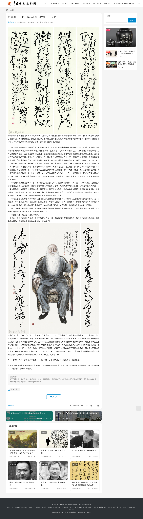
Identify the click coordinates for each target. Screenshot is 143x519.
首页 (46, 3)
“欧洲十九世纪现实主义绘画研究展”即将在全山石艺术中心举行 (22, 452)
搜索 (108, 16)
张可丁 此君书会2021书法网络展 (21, 483)
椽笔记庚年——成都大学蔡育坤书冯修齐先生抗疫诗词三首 (84, 483)
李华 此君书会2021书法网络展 (84, 450)
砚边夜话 (96, 3)
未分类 (39, 22)
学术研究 (75, 3)
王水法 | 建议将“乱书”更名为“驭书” (53, 452)
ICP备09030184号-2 (84, 512)
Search (132, 20)
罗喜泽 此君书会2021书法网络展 (53, 483)
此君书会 (75, 432)
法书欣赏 (85, 3)
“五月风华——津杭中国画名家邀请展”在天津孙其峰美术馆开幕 (127, 64)
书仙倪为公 (15, 389)
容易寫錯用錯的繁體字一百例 (124, 3)
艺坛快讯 (54, 3)
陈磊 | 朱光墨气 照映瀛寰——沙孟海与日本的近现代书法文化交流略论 (126, 53)
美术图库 (107, 3)
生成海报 (74, 406)
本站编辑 (11, 22)
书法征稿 (65, 3)
